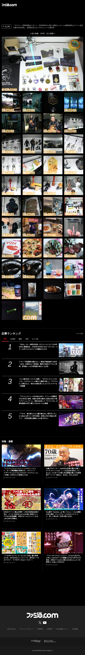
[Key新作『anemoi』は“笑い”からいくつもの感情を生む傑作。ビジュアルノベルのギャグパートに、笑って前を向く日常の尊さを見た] (63, 499)
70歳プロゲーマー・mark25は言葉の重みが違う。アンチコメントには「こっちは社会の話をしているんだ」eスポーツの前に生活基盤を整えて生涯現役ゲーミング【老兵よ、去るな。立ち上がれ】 (63, 472)
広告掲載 (73, 629)
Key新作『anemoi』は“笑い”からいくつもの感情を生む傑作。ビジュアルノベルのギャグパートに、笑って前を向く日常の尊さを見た (63, 514)
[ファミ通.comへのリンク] (9, 5)
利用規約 (40, 629)
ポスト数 (35, 339)
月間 (26, 339)
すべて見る (80, 333)
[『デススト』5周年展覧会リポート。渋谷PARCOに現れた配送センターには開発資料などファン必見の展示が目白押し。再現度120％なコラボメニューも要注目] (11, 102)
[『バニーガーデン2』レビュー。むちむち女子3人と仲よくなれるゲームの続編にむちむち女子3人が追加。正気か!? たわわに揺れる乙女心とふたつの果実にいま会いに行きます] (63, 543)
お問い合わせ (13, 629)
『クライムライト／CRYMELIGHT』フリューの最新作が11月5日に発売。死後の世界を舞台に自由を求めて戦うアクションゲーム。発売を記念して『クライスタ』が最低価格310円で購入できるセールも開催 (38, 399)
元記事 (6, 27)
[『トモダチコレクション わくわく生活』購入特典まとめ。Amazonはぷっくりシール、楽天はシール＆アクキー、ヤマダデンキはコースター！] (21, 543)
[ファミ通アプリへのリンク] (36, 641)
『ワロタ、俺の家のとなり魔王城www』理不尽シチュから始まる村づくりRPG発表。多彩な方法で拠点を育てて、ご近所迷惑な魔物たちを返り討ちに (38, 416)
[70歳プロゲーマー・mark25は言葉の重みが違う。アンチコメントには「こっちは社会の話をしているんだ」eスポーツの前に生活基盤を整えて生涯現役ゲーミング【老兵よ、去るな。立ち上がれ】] (63, 456)
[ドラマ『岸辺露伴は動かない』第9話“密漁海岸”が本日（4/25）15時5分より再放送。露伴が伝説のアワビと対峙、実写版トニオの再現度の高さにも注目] (71, 367)
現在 (5, 339)
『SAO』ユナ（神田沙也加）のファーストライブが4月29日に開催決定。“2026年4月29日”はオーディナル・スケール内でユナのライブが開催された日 (38, 347)
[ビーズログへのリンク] (50, 641)
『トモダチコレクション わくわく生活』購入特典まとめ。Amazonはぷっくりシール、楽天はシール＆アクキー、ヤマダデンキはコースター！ (21, 558)
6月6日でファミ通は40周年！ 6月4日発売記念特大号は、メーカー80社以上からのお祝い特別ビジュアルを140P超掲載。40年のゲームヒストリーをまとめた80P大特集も (21, 515)
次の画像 (50, 33)
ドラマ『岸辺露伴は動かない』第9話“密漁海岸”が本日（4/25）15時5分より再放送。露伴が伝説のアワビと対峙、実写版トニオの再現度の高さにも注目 (38, 364)
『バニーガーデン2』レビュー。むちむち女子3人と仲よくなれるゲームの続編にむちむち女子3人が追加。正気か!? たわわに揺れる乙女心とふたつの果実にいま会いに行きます (63, 559)
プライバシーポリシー (27, 629)
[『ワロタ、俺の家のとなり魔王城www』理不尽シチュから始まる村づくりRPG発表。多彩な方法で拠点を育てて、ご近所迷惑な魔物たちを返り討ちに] (71, 419)
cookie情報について (61, 629)
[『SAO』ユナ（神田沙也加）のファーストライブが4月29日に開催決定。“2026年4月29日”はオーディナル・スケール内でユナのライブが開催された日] (71, 350)
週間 (20, 339)
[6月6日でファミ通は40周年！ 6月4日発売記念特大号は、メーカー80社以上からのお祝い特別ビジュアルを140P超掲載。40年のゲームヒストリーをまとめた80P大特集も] (21, 499)
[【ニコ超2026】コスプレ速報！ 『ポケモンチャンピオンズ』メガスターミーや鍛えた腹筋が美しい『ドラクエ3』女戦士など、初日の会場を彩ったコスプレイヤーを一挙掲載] (71, 385)
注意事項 (49, 629)
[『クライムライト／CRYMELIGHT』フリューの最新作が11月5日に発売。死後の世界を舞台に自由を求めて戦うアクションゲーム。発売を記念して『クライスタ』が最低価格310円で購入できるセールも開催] (71, 402)
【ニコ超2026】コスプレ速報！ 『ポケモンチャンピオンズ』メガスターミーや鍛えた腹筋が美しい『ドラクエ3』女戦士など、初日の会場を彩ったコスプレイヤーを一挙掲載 (38, 382)
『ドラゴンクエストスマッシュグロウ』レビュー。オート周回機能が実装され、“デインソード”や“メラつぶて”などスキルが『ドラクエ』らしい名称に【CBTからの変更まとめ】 (21, 472)
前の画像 (35, 33)
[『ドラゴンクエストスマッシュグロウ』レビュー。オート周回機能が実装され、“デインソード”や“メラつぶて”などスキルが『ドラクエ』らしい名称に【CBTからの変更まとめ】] (21, 456)
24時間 (12, 339)
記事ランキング (11, 333)
